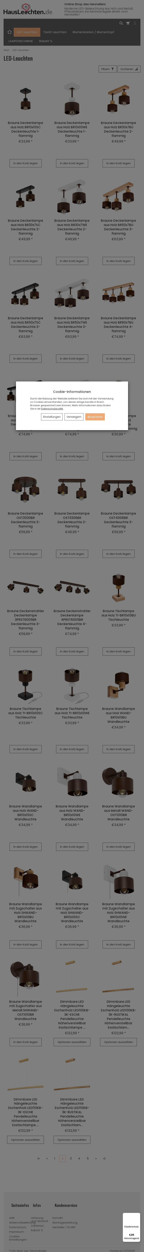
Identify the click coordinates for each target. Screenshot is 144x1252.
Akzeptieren (95, 417)
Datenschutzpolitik (52, 408)
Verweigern (74, 417)
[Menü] (138, 1215)
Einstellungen (52, 417)
